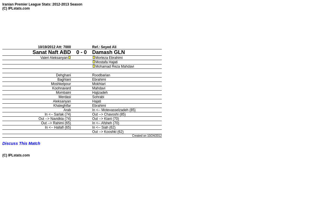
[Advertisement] (107, 28)
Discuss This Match (21, 143)
